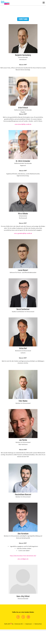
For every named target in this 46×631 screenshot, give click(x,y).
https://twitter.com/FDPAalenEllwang (23, 617)
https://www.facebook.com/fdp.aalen (18, 617)
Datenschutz (38, 624)
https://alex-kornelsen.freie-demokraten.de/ (23, 555)
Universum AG (18, 624)
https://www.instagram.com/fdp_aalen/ (28, 617)
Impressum (28, 624)
